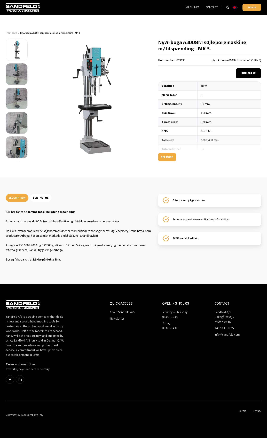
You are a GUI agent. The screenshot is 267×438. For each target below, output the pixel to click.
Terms (242, 410)
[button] (227, 7)
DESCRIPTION (17, 197)
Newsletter (117, 318)
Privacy (257, 410)
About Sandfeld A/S (122, 312)
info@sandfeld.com (227, 334)
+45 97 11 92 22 (224, 328)
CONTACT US (41, 197)
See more (167, 157)
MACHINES (192, 7)
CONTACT (212, 7)
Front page (11, 32)
